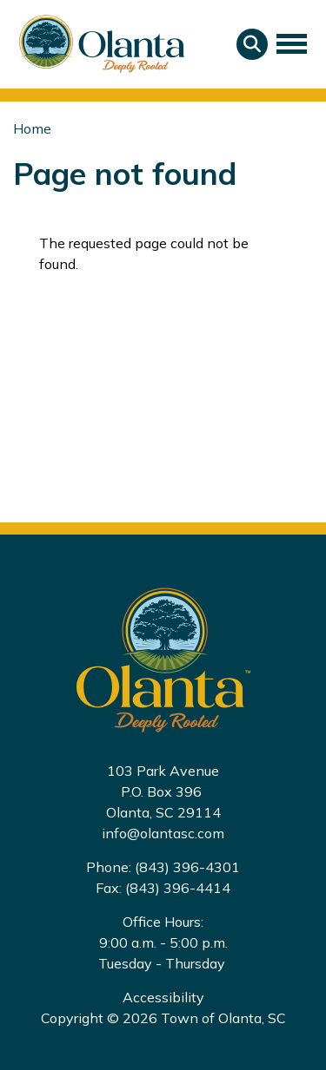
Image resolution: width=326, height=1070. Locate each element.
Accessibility (163, 997)
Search (252, 44)
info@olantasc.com (163, 833)
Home (32, 128)
